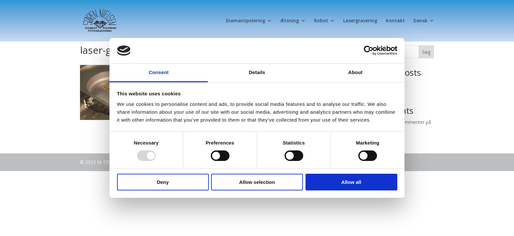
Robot (321, 21)
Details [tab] (257, 72)
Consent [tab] (159, 72)
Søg (426, 52)
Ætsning (289, 21)
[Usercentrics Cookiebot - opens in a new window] (368, 50)
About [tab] (355, 72)
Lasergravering (360, 21)
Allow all (351, 182)
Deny (163, 182)
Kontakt (395, 21)
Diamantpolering (245, 21)
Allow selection (257, 182)
